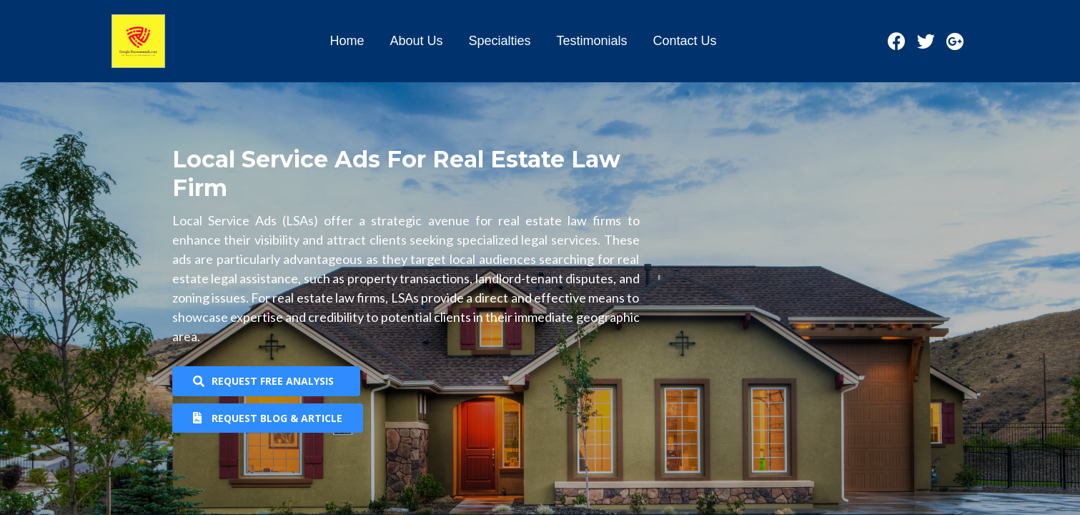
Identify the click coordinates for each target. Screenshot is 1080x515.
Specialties (499, 41)
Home (347, 41)
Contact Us (685, 41)
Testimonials (592, 41)
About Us (416, 41)
